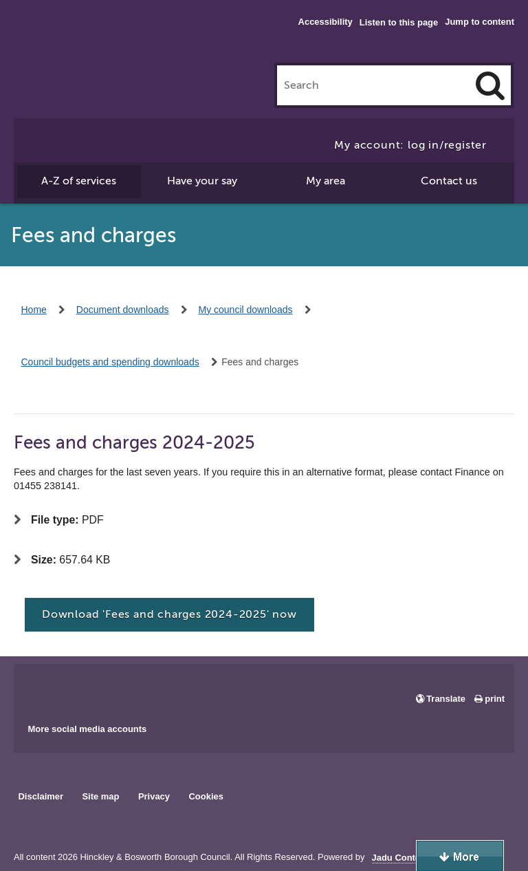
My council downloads (246, 309)
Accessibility (325, 22)
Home (34, 309)
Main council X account (81, 689)
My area (325, 181)
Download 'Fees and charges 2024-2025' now (169, 614)
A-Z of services (78, 181)
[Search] (490, 85)
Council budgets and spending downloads (110, 361)
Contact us (449, 181)
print (495, 698)
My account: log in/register (410, 145)
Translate (445, 698)
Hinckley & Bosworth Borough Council (70, 37)
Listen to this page (399, 22)
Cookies (206, 796)
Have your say (202, 181)
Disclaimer (40, 796)
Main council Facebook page (38, 689)
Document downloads (122, 309)
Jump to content (479, 22)
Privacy (154, 796)
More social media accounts (87, 729)
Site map (100, 796)
